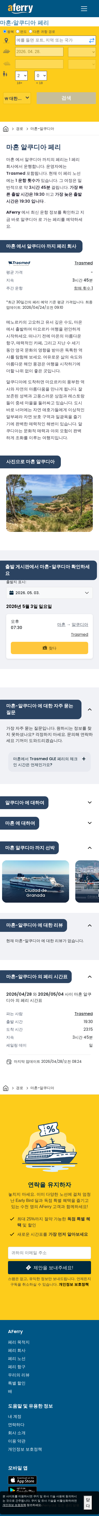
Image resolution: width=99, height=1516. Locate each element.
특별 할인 (17, 1383)
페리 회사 (17, 1350)
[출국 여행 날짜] (39, 52)
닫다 (88, 1503)
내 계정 (14, 1416)
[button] (49, 593)
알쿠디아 (80, 624)
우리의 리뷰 (19, 1375)
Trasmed (84, 263)
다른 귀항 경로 (44, 32)
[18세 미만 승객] (41, 75)
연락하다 (16, 1425)
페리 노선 (17, 1359)
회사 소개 (17, 1433)
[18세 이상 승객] (21, 75)
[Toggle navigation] (84, 9)
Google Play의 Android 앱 (22, 1490)
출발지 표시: (16, 581)
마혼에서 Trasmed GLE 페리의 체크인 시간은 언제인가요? (45, 761)
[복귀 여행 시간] (82, 64)
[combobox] (55, 40)
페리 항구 (17, 1367)
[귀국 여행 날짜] (39, 64)
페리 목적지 (19, 1342)
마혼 (61, 624)
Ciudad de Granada (36, 893)
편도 (23, 32)
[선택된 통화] (17, 98)
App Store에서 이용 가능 (22, 1480)
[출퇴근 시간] (82, 52)
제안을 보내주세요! (49, 1267)
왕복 (10, 32)
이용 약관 (17, 1441)
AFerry (15, 1331)
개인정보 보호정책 (74, 1284)
